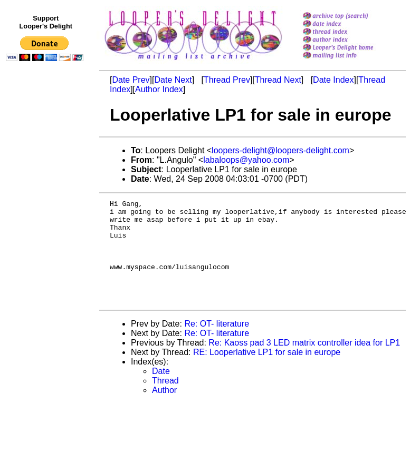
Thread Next (278, 79)
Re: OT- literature (216, 344)
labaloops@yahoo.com (246, 159)
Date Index (333, 79)
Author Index (159, 89)
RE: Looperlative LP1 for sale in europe (266, 372)
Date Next (173, 79)
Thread (165, 401)
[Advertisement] (46, 283)
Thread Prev (227, 79)
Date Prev (130, 79)
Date (161, 391)
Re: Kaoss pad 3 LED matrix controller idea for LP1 (304, 363)
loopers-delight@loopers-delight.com (280, 150)
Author (164, 410)
